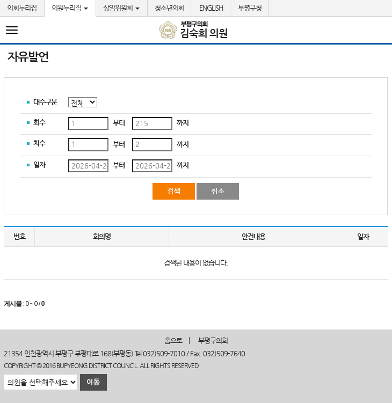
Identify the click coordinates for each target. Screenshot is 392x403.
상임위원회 (121, 8)
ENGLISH (211, 8)
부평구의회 (213, 340)
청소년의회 (169, 8)
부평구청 (250, 8)
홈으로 (173, 340)
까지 (182, 123)
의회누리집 (22, 8)
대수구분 (45, 102)
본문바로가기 (0, 0)
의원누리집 (70, 8)
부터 (119, 123)
